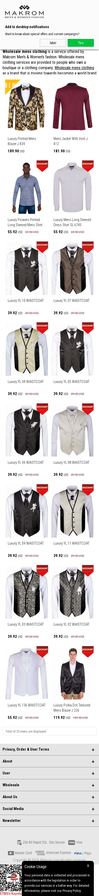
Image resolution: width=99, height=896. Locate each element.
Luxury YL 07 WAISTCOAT (71, 300)
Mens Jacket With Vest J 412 (70, 141)
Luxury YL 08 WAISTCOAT (71, 462)
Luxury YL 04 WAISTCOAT (26, 382)
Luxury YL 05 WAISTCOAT (71, 382)
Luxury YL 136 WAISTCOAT (27, 705)
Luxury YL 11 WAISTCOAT (71, 543)
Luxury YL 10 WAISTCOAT (26, 300)
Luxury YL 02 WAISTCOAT (71, 624)
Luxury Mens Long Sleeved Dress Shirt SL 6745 (72, 222)
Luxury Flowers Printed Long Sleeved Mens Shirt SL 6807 (25, 222)
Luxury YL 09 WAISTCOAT (26, 543)
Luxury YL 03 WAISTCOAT (26, 624)
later (53, 43)
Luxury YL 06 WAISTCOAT (26, 462)
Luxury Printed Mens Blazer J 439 (22, 141)
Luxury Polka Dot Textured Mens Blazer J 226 (71, 707)
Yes (81, 43)
